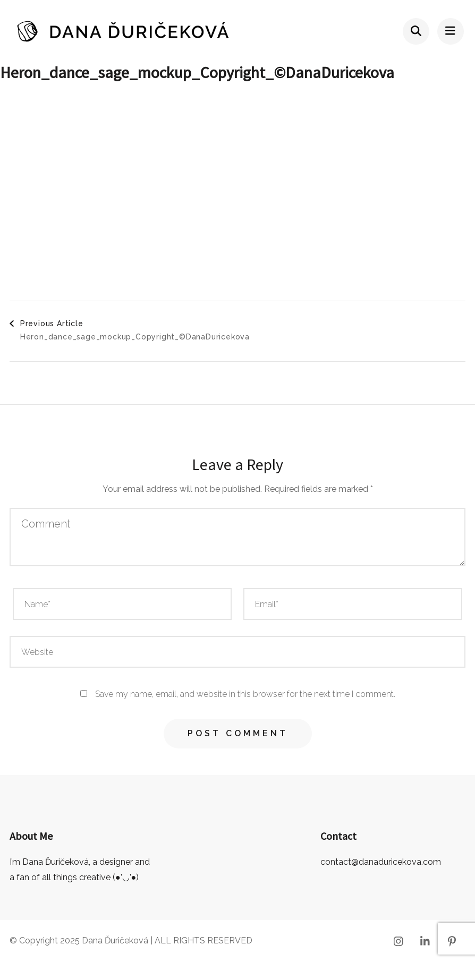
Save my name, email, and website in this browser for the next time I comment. (245, 694)
